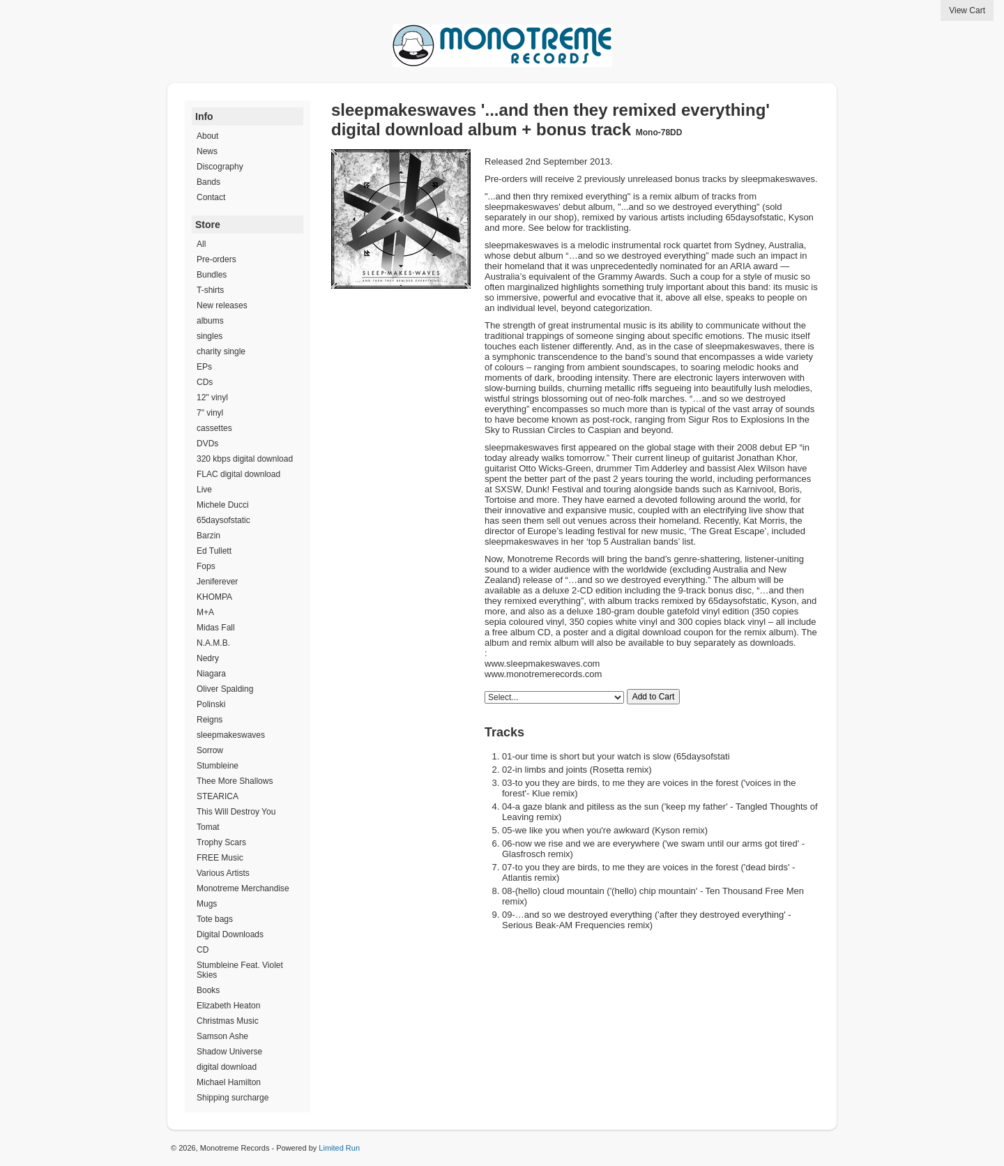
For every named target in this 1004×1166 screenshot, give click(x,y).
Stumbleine (217, 766)
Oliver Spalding (225, 689)
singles (209, 336)
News (207, 151)
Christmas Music (228, 1021)
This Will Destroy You (236, 812)
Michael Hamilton (229, 1082)
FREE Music (220, 858)
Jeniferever (217, 581)
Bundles (212, 275)
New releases (222, 305)
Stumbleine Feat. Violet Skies (240, 970)
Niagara (211, 674)
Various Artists (223, 873)
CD (202, 950)
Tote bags (215, 919)
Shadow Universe (229, 1052)
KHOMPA (214, 597)
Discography (220, 167)
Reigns (209, 720)
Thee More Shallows (235, 781)
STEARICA (217, 796)
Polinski (211, 704)
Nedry (208, 658)
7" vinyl (210, 413)
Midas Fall (216, 628)
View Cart (967, 10)
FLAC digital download (238, 474)
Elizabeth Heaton (228, 1005)
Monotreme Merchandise (243, 888)
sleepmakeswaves (231, 735)
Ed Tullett (214, 551)
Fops (206, 566)
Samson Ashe (222, 1036)
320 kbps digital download (245, 459)
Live (204, 489)
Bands (208, 182)
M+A (205, 612)
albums (210, 321)
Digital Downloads (230, 934)
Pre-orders (216, 259)
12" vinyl (212, 397)
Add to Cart (653, 697)
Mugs (207, 904)
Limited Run (339, 1148)
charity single (221, 351)
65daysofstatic (223, 520)
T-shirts (210, 290)
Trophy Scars (221, 842)
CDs (205, 382)
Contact (211, 197)
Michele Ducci (223, 505)
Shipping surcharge (232, 1098)
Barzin (208, 535)
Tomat (208, 827)
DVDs (207, 443)
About (207, 136)
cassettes (214, 428)
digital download (227, 1067)
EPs (204, 367)
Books (208, 990)
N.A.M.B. (213, 643)
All (201, 244)
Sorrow (210, 750)
